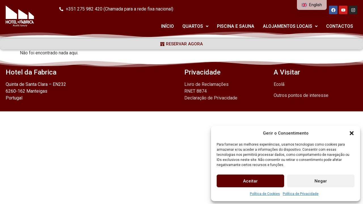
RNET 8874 (195, 91)
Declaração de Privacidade (210, 98)
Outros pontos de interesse (301, 95)
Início (167, 26)
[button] (351, 133)
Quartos (195, 26)
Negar (321, 181)
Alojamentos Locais (290, 26)
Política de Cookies (265, 194)
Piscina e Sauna (235, 26)
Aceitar (250, 181)
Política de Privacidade (300, 194)
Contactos (339, 26)
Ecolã (279, 84)
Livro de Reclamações (206, 84)
